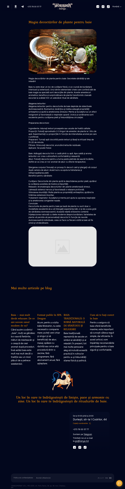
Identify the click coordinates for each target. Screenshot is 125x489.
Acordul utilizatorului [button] (43, 478)
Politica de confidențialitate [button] (23, 478)
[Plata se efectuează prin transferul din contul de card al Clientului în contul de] (105, 478)
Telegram (88, 434)
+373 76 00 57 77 (34, 7)
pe (82, 434)
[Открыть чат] (119, 483)
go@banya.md (82, 441)
